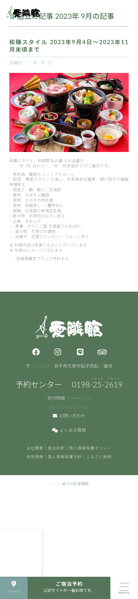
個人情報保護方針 (65, 456)
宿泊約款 (56, 448)
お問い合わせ (69, 415)
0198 (97, 384)
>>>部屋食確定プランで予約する (39, 258)
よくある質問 (69, 430)
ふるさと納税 (99, 456)
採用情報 (34, 456)
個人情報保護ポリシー (90, 448)
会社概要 (34, 448)
